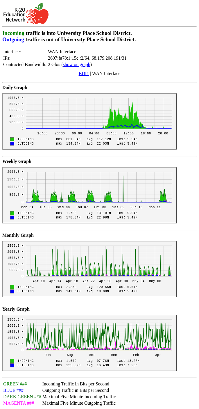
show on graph (76, 64)
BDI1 (84, 73)
